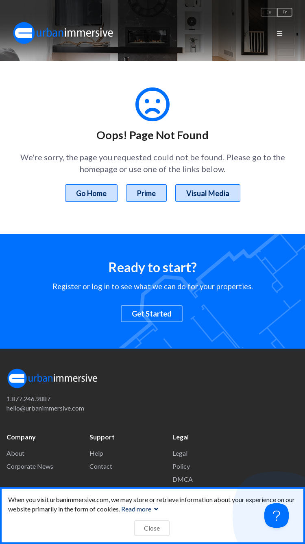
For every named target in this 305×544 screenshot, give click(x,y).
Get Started (152, 313)
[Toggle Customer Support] (276, 515)
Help (96, 453)
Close (152, 528)
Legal (179, 453)
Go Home (91, 193)
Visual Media (207, 193)
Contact (100, 466)
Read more (140, 509)
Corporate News (30, 466)
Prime (146, 193)
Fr (285, 12)
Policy (181, 466)
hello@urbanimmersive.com (45, 408)
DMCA (182, 479)
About (15, 453)
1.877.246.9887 (28, 398)
